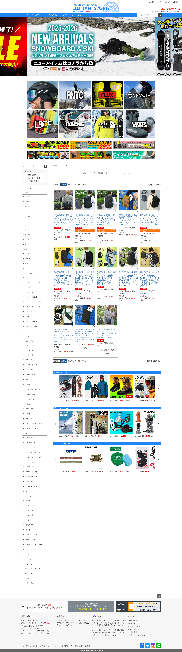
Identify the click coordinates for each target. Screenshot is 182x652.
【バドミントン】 (30, 374)
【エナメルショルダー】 (32, 452)
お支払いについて (133, 626)
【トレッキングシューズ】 (33, 302)
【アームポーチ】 (30, 481)
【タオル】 (28, 520)
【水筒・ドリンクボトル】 (33, 535)
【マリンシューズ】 (31, 321)
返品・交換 (96, 616)
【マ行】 (72, 165)
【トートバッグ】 (30, 462)
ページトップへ (159, 596)
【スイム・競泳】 (30, 394)
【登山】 (28, 414)
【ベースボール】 (30, 399)
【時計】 (28, 530)
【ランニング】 (30, 350)
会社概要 (151, 2)
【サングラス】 (30, 510)
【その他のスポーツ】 (32, 428)
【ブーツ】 (28, 316)
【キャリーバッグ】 (31, 486)
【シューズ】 (28, 273)
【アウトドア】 (30, 409)
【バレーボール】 (30, 370)
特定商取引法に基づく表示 (69, 646)
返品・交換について (134, 629)
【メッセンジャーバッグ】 (33, 457)
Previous (2, 48)
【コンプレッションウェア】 (34, 423)
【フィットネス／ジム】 (32, 307)
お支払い (60, 616)
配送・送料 (26, 616)
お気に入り (54, 15)
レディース (27, 221)
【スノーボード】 (30, 345)
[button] (55, 388)
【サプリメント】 (29, 564)
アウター (28, 201)
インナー (28, 211)
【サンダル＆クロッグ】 (32, 282)
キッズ (26, 249)
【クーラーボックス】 (32, 549)
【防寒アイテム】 (30, 525)
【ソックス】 (29, 515)
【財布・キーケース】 (32, 539)
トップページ (27, 15)
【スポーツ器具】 (29, 583)
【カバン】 (27, 433)
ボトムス (28, 216)
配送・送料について (134, 623)
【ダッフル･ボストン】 (32, 447)
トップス (28, 206)
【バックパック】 (30, 437)
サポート (131, 616)
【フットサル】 (30, 360)
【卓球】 (28, 384)
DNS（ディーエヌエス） (32, 568)
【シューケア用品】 (31, 297)
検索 (160, 15)
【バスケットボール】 (32, 365)
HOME (55, 165)
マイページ (68, 15)
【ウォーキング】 (30, 292)
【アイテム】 (27, 188)
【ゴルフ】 (28, 404)
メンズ (26, 192)
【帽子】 (28, 500)
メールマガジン (53, 646)
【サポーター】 (30, 505)
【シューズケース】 (31, 477)
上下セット (28, 196)
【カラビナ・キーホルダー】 (34, 544)
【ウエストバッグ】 (31, 472)
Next (179, 48)
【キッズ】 (28, 287)
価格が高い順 (82, 185)
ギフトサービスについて (136, 635)
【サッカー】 (29, 355)
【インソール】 (30, 336)
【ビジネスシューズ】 (32, 312)
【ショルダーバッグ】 (32, 442)
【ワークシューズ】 (31, 326)
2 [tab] (91, 78)
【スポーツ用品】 (29, 341)
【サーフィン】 (30, 419)
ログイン (159, 2)
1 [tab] (89, 78)
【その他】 (28, 331)
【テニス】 (28, 379)
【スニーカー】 (30, 277)
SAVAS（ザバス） (30, 573)
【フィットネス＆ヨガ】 (32, 389)
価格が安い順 (72, 185)
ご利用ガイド (177, 2)
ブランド (39, 15)
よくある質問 (132, 632)
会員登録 (167, 2)
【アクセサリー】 (29, 496)
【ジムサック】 (30, 467)
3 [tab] (92, 78)
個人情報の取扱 (85, 646)
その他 (27, 578)
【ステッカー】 (30, 554)
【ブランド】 (63, 165)
